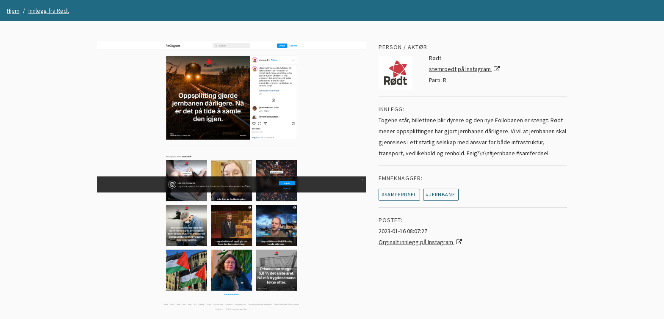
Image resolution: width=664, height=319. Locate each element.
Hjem (13, 10)
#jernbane (440, 194)
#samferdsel (399, 194)
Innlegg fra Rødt (48, 10)
